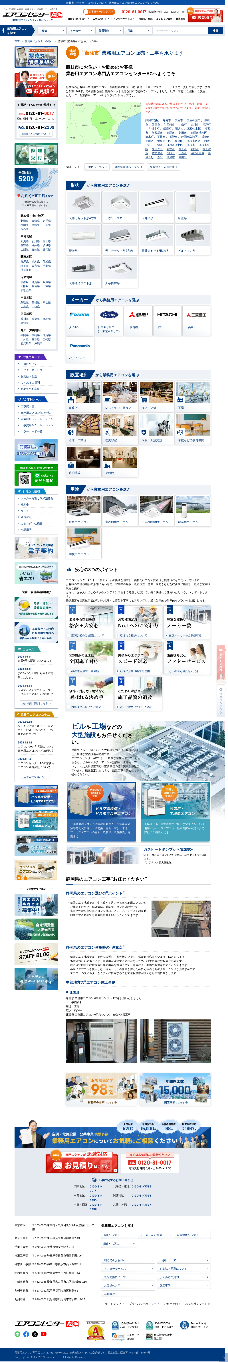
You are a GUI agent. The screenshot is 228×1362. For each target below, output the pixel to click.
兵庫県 (47, 282)
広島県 (25, 306)
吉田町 (183, 157)
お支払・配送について (173, 1268)
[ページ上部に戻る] (223, 1357)
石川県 (36, 241)
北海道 (25, 220)
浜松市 (191, 145)
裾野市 (173, 136)
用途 (130, 30)
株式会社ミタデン (196, 1304)
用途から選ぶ (111, 1243)
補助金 (25, 504)
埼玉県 (25, 265)
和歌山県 (26, 290)
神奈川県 (26, 269)
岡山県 (47, 302)
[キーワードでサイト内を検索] (180, 30)
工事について (100, 18)
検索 (215, 30)
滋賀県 (36, 282)
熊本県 (36, 339)
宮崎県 (47, 339)
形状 (44, 30)
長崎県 (36, 335)
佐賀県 (47, 335)
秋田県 (25, 225)
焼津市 (171, 157)
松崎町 (171, 153)
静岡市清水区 (199, 132)
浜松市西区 (193, 141)
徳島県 (47, 319)
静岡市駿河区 (189, 136)
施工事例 (165, 1285)
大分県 (25, 339)
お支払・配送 (145, 18)
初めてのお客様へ (76, 18)
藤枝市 (195, 149)
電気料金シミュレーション (37, 419)
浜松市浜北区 (175, 145)
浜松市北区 (194, 128)
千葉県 (47, 265)
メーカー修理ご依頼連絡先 (37, 498)
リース (25, 511)
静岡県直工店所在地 (162, 167)
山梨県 (25, 249)
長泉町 (179, 141)
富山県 (47, 241)
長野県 (25, 245)
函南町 (167, 128)
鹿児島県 (26, 343)
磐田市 (156, 124)
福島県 (25, 229)
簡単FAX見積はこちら (34, 133)
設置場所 (104, 30)
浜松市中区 (164, 141)
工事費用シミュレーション (37, 425)
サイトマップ (113, 1304)
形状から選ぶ (111, 1235)
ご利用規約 (171, 1304)
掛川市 (195, 124)
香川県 (25, 319)
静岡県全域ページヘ (127, 167)
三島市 (183, 153)
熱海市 (167, 120)
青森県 (36, 220)
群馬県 (25, 261)
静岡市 (171, 132)
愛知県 (36, 249)
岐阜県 (47, 245)
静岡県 (47, 249)
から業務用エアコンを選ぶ (98, 185)
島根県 (36, 302)
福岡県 (25, 335)
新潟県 (25, 241)
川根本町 (154, 128)
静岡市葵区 (152, 120)
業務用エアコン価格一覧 (36, 412)
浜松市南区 (197, 153)
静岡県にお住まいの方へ (39, 41)
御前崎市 (169, 124)
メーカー (75, 30)
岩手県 (47, 220)
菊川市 (179, 128)
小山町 (183, 124)
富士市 (183, 149)
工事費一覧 (27, 406)
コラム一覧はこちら (35, 776)
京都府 (25, 282)
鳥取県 (25, 302)
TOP (17, 41)
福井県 (36, 245)
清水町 (149, 136)
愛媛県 (36, 319)
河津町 (207, 124)
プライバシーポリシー (142, 1304)
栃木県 (36, 261)
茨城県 (47, 261)
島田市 (183, 132)
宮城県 (36, 225)
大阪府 (25, 286)
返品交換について (115, 1277)
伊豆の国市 (193, 120)
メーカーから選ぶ (151, 1235)
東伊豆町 (157, 149)
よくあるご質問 (164, 18)
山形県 (47, 225)
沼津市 (159, 145)
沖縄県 (38, 343)
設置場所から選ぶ (188, 1235)
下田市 (161, 136)
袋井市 (171, 149)
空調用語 (26, 529)
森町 (160, 157)
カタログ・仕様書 (32, 523)
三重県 (47, 286)
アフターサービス (122, 18)
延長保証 (26, 517)
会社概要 (180, 18)
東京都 (36, 265)
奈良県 (36, 286)
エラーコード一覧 (32, 431)
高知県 (25, 323)
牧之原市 (157, 153)
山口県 (36, 306)
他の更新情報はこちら (35, 703)
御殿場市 (157, 132)
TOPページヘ (95, 167)
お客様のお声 (112, 1285)
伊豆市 (179, 120)
